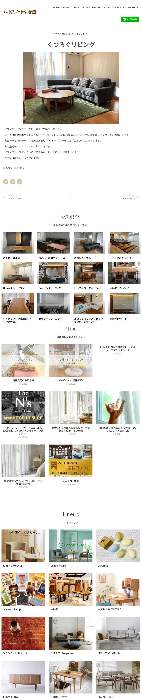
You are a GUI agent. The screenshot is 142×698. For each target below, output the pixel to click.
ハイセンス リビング (50, 288)
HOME (56, 7)
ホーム (56, 33)
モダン (20, 168)
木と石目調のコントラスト (53, 258)
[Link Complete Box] (23, 366)
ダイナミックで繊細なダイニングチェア (17, 320)
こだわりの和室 (11, 258)
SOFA (9, 168)
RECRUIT (97, 7)
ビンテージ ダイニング (87, 288)
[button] (5, 181)
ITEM (75, 7)
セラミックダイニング (50, 318)
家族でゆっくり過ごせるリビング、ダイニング (88, 320)
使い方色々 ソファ (14, 288)
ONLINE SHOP (130, 7)
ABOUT (65, 7)
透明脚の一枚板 (82, 258)
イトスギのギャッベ (120, 258)
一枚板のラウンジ (119, 288)
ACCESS (116, 7)
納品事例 (66, 33)
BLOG (107, 7)
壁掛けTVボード (118, 318)
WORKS (86, 7)
